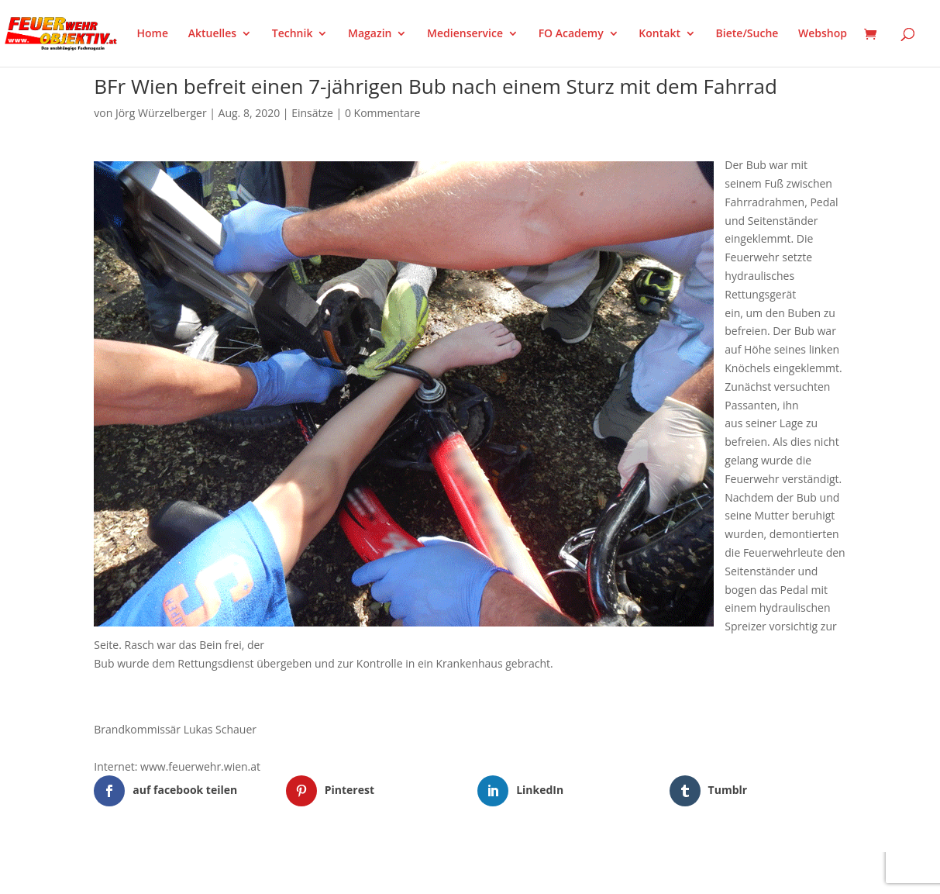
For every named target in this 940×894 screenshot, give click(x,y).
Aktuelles (212, 34)
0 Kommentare (382, 112)
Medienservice (465, 34)
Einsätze (312, 112)
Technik (292, 34)
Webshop (822, 34)
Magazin (369, 34)
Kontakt (659, 34)
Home (153, 34)
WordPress (274, 872)
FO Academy (571, 34)
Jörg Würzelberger (161, 112)
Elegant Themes (170, 872)
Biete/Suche (747, 34)
